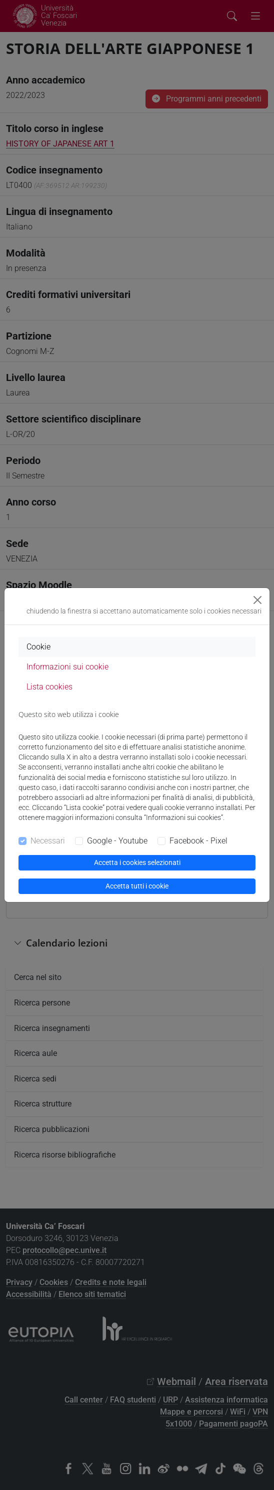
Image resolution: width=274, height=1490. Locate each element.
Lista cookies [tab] (49, 687)
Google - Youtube (117, 841)
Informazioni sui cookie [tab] (67, 667)
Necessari (47, 841)
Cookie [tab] (38, 647)
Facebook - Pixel (199, 841)
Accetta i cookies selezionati (137, 862)
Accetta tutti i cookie (137, 886)
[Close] (258, 600)
